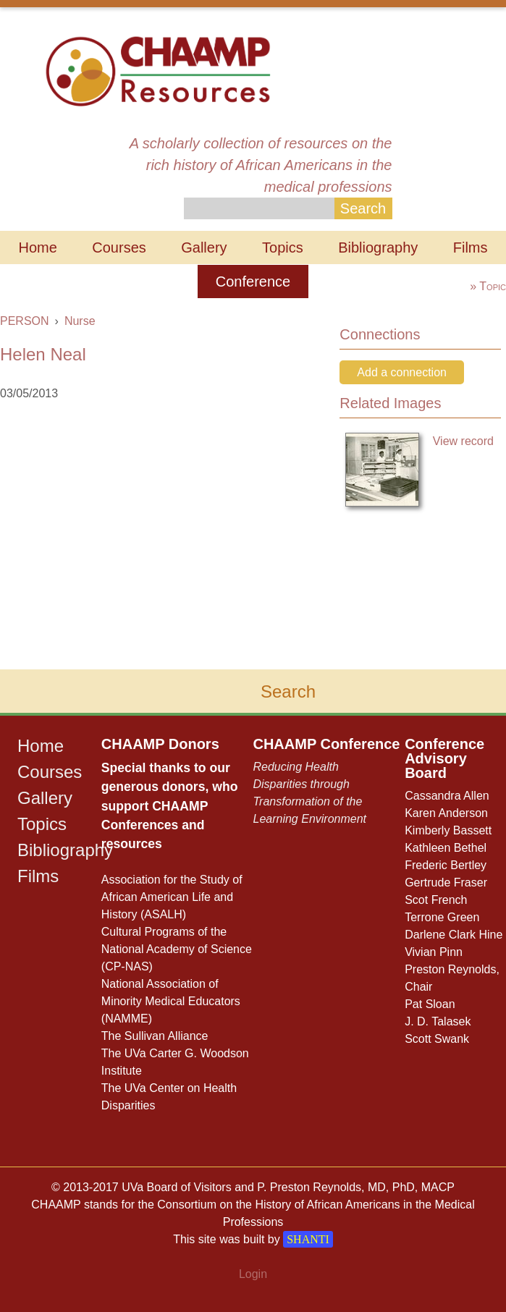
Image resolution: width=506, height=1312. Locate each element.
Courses (119, 247)
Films (470, 247)
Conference (253, 281)
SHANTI (308, 1239)
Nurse (80, 321)
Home (37, 247)
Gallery (204, 247)
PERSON (24, 321)
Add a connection (402, 372)
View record (463, 441)
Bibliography (378, 247)
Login (253, 1274)
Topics (282, 247)
